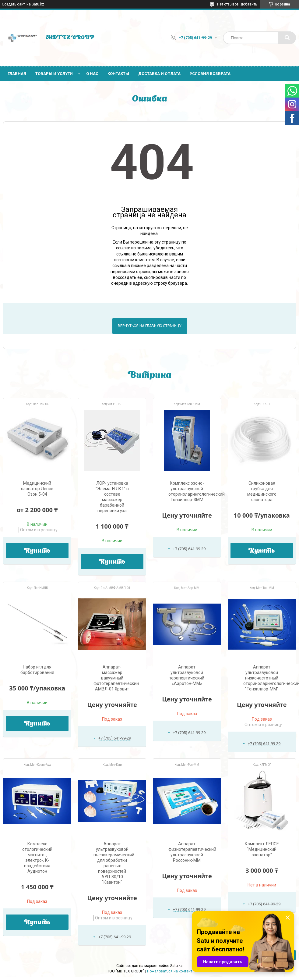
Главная (17, 73)
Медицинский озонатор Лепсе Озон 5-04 (37, 489)
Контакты (118, 73)
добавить (249, 4)
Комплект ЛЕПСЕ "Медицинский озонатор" (262, 849)
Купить (37, 551)
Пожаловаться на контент (169, 971)
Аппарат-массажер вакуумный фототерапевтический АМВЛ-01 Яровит (116, 678)
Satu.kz (176, 966)
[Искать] (287, 37)
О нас (92, 73)
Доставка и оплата (159, 73)
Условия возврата (210, 73)
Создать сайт (13, 4)
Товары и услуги (54, 73)
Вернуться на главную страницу (149, 326)
